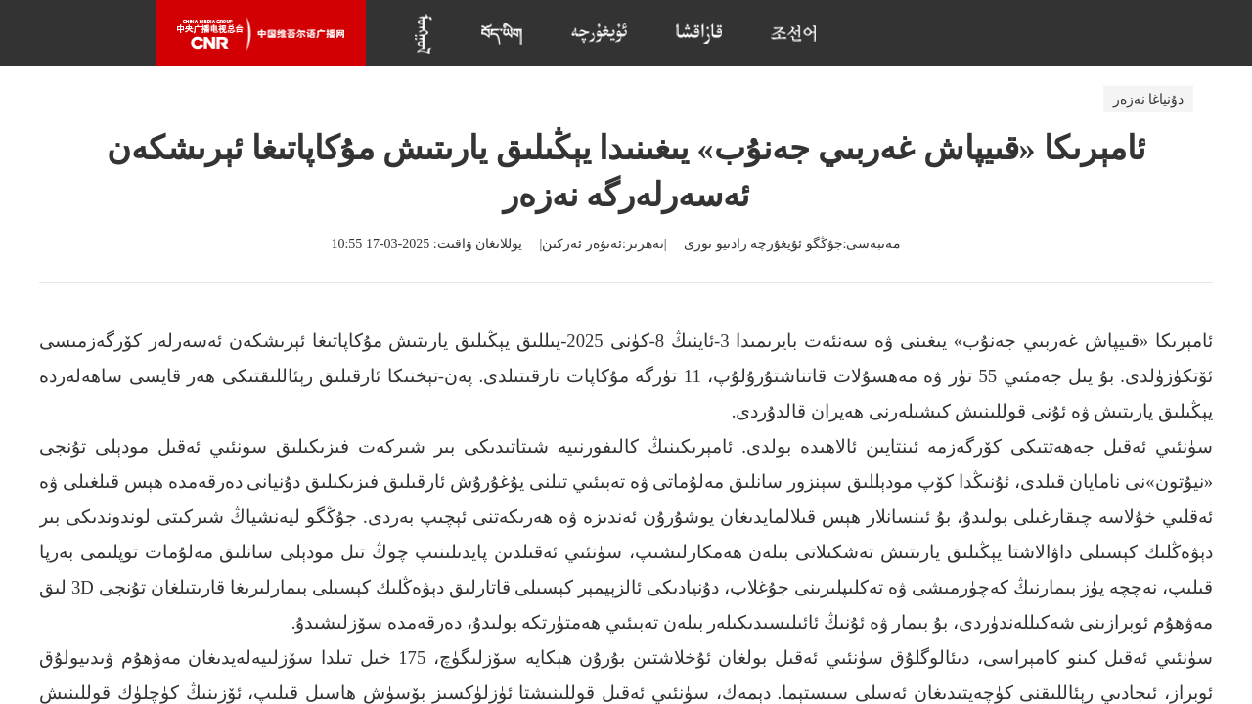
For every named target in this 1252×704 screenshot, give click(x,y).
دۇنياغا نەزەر (1149, 99)
